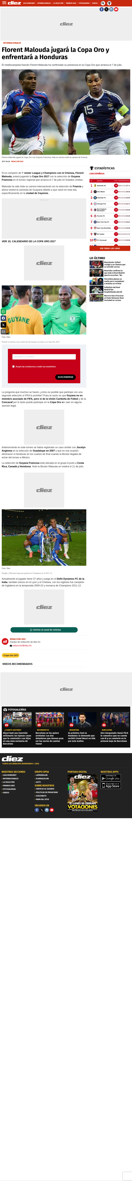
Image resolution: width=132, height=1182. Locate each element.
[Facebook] (37, 810)
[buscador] (103, 3)
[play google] (116, 777)
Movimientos (43, 730)
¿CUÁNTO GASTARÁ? (12, 730)
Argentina (74, 730)
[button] (3, 311)
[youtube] (52, 810)
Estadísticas (104, 168)
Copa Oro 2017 (11, 655)
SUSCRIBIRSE (65, 377)
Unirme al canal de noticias (47, 630)
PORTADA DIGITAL (77, 771)
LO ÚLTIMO (97, 258)
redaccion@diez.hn (21, 645)
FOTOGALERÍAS (17, 709)
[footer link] (66, 765)
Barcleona (107, 730)
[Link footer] (12, 758)
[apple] (116, 785)
